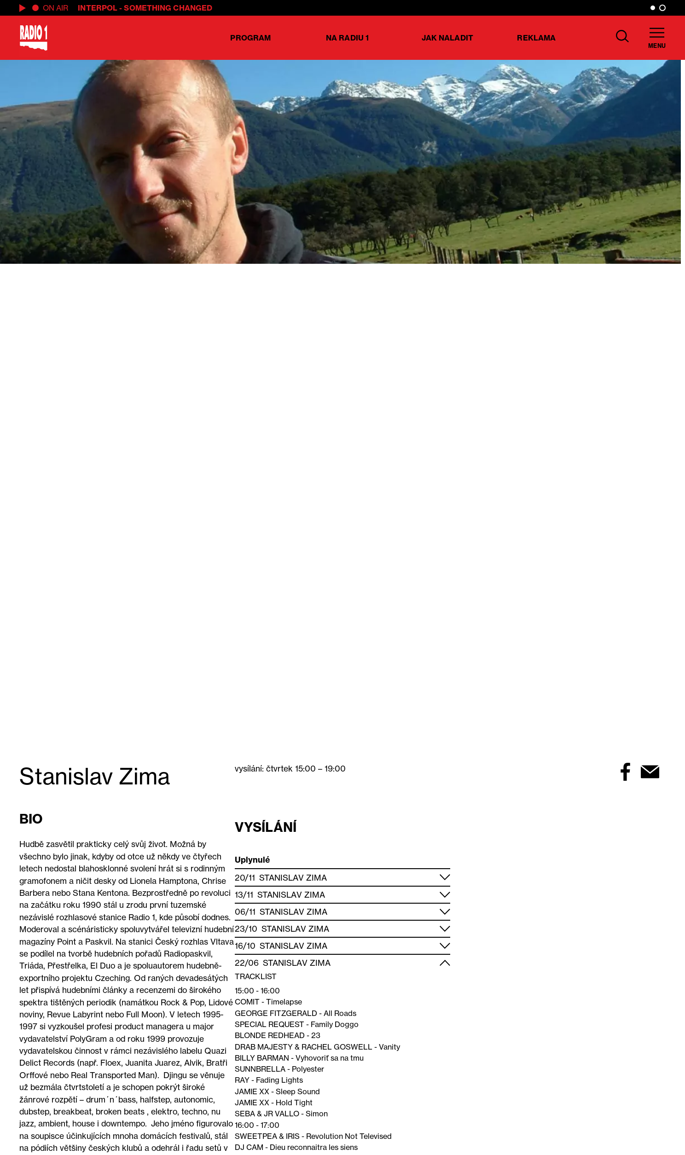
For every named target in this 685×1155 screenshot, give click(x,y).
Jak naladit (447, 37)
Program (250, 37)
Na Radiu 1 (347, 37)
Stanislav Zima (293, 877)
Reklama (536, 37)
